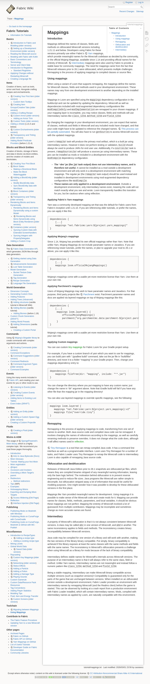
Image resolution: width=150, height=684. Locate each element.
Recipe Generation (21, 281)
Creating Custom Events (24, 393)
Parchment (88, 294)
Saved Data (21, 549)
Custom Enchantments (23, 129)
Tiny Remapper (58, 448)
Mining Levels (17, 544)
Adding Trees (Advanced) (22, 299)
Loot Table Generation (23, 267)
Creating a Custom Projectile (23, 422)
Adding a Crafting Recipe (22, 113)
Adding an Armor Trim (23, 118)
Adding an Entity (20, 411)
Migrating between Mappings (26, 609)
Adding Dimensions (21, 324)
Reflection (15, 500)
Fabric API (13, 380)
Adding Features (18, 297)
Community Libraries (20, 653)
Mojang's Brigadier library (26, 338)
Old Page (34, 498)
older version (25, 46)
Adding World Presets (20, 322)
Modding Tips (16, 593)
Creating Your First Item (23, 96)
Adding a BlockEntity (22, 177)
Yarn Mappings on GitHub (24, 642)
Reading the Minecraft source (23, 54)
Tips (12, 484)
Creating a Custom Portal (24, 330)
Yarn (90, 53)
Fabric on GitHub (20, 636)
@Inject (14, 467)
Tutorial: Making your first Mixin (24, 462)
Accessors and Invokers (21, 470)
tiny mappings (75, 347)
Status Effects (19, 566)
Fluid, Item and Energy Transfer (24, 596)
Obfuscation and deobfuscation (122, 46)
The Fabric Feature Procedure (24, 620)
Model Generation (18, 270)
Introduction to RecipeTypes (23, 535)
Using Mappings (18, 612)
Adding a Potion (20, 571)
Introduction (16, 453)
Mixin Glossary (17, 459)
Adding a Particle (20, 568)
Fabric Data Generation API (25, 249)
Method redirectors (21, 481)
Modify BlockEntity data (23, 183)
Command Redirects (20, 361)
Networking (18, 563)
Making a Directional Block (25, 169)
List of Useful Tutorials (20, 644)
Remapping (120, 42)
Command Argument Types (25, 364)
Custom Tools (19, 121)
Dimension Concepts (20, 291)
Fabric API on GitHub (22, 639)
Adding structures (21, 302)
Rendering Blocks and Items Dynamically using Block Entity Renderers (24, 219)
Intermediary (120, 50)
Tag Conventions (18, 588)
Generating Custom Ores (22, 294)
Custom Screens (20, 599)
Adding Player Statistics (21, 591)
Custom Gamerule (19, 580)
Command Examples (20, 369)
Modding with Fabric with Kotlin (24, 57)
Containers (18, 227)
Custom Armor (19, 116)
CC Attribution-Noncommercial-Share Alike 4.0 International (116, 673)
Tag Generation (20, 278)
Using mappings (122, 39)
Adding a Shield (17, 124)
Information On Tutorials (21, 35)
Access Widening (21, 498)
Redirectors (16, 478)
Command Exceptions (20, 353)
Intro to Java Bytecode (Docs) (26, 456)
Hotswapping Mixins (19, 489)
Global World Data (19, 546)
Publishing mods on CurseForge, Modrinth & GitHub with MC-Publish (25, 525)
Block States (18, 166)
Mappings (19, 19)
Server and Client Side (20, 65)
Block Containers (20, 191)
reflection (79, 441)
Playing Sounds (20, 577)
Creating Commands (22, 347)
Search (142, 7)
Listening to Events (21, 387)
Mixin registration (18, 464)
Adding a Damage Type (23, 574)
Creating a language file (21, 79)
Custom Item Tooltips (22, 102)
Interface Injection (21, 503)
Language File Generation (24, 283)
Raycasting (15, 555)
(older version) (32, 121)
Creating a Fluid (20, 430)
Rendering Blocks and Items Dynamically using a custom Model (25, 210)
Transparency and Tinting (24, 135)
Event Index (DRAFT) (20, 404)
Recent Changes (127, 11)
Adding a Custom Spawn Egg (26, 417)
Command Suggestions (23, 356)
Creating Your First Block (24, 164)
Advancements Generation (25, 264)
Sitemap (140, 11)
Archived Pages (17, 633)
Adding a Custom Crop (21, 241)
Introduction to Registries (22, 68)
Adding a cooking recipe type (26, 541)
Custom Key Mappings (23, 557)
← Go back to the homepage (19, 26)
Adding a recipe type (25, 538)
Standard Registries (22, 70)
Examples (15, 486)
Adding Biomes (20, 308)
